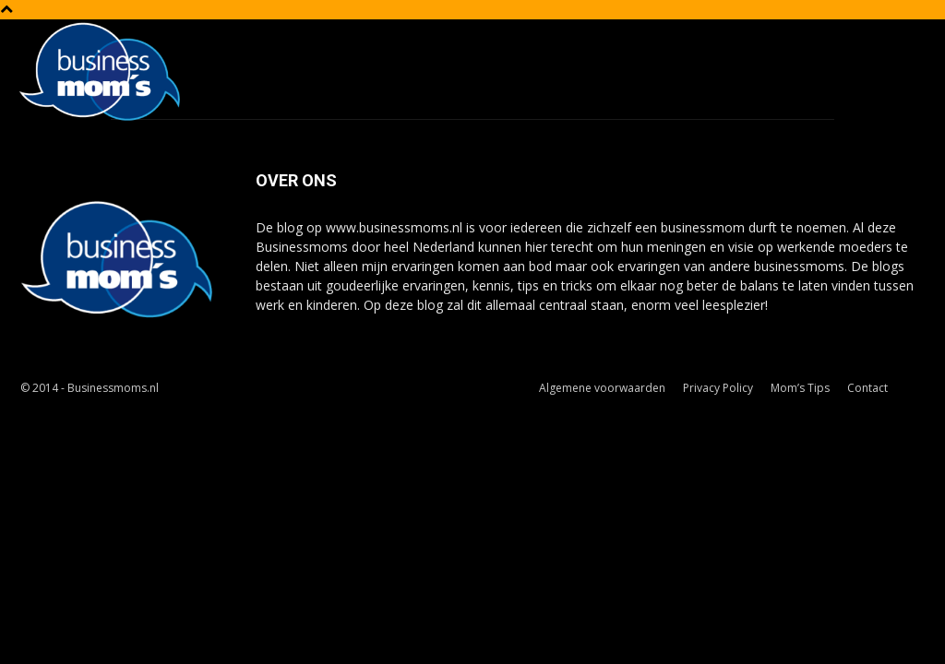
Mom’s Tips (800, 388)
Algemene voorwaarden (602, 388)
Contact (867, 388)
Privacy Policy (718, 388)
